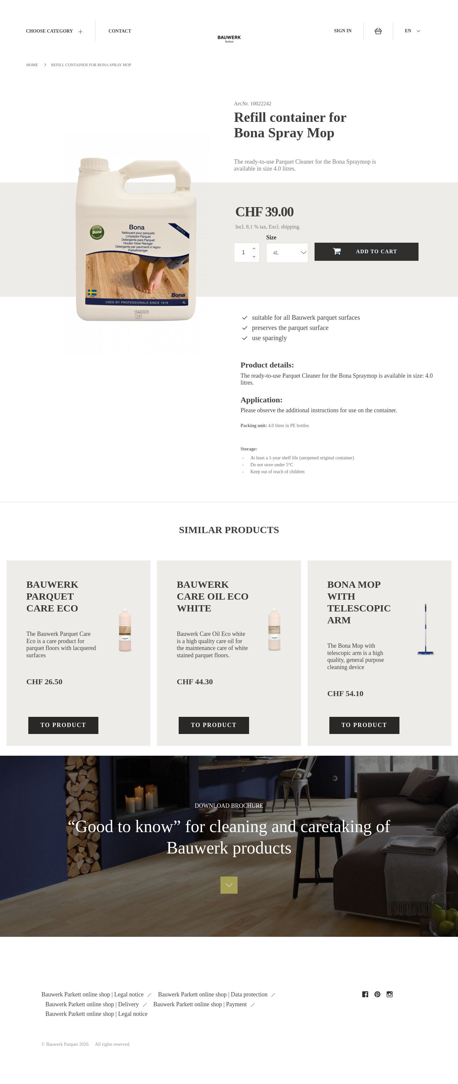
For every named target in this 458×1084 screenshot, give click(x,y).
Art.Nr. (241, 103)
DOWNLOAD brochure (229, 805)
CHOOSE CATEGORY (49, 31)
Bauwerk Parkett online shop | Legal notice (93, 994)
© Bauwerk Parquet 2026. (65, 1044)
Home (32, 65)
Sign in (342, 30)
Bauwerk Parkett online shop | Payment (200, 1004)
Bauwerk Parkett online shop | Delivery (92, 1004)
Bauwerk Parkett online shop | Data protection (213, 994)
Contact (120, 31)
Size (272, 237)
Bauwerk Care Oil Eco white (212, 596)
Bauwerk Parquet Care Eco (52, 596)
